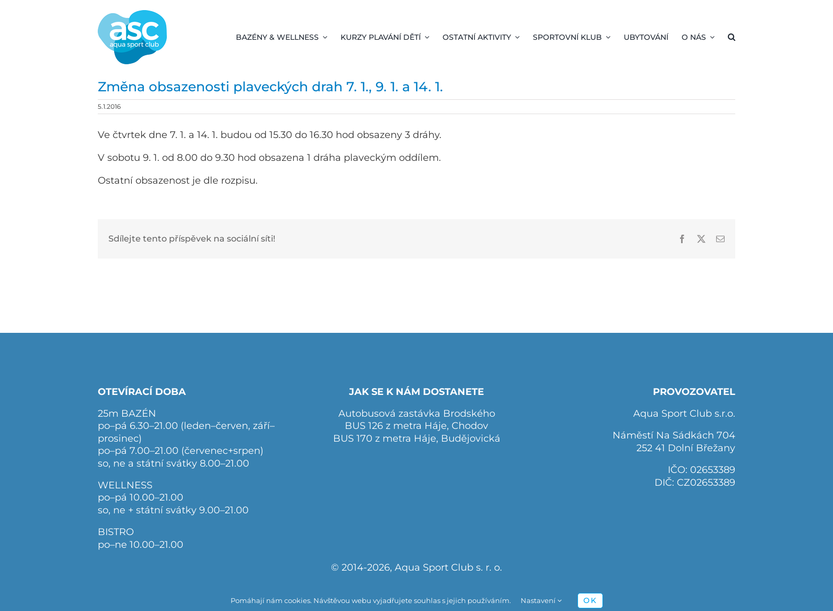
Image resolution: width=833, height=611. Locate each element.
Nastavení (541, 600)
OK (590, 600)
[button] (731, 37)
